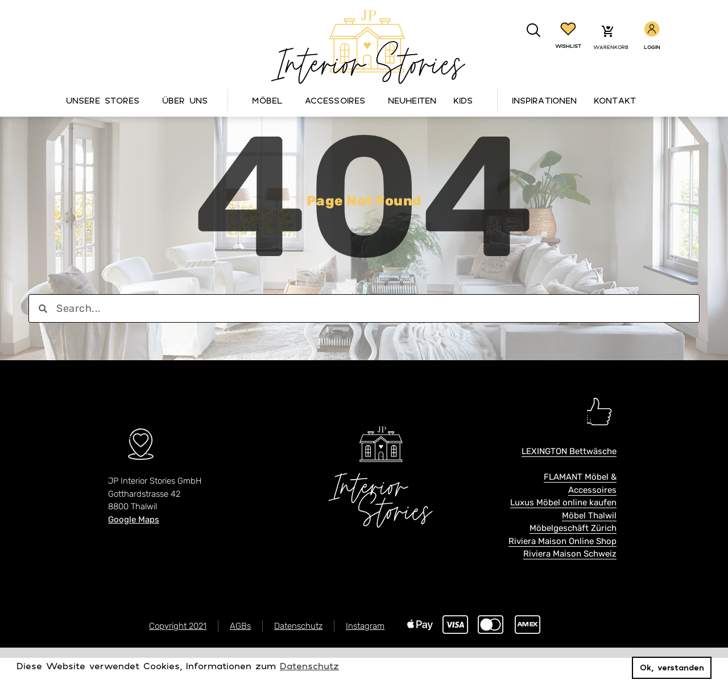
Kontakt (615, 100)
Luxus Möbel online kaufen (563, 533)
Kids (463, 100)
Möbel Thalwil (589, 546)
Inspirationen (544, 100)
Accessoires (338, 100)
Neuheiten (412, 100)
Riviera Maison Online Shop (562, 571)
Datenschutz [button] (309, 665)
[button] (533, 30)
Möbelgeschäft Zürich (573, 559)
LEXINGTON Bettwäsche (569, 482)
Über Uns (187, 100)
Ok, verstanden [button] (672, 667)
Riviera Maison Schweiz (570, 584)
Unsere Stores (105, 100)
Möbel (270, 100)
